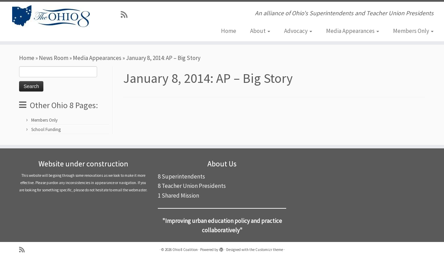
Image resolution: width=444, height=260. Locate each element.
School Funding (46, 129)
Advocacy (298, 31)
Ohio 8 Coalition (185, 249)
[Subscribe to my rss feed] (126, 14)
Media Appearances (352, 31)
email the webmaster (129, 190)
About (260, 31)
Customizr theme (269, 249)
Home (228, 31)
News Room (53, 58)
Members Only (413, 31)
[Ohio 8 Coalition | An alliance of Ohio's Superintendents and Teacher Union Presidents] (51, 16)
